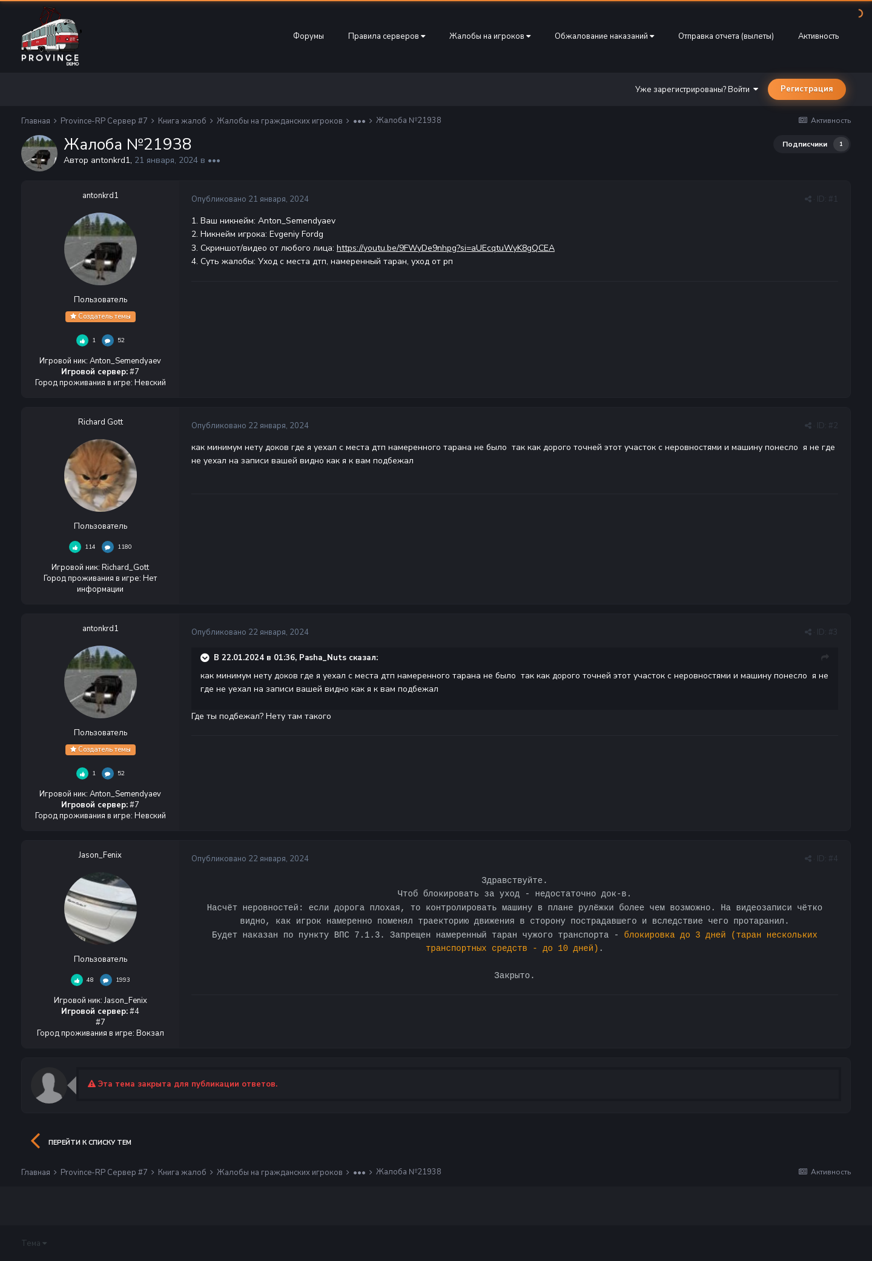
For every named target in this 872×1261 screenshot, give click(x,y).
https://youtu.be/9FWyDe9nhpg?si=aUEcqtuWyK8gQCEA (446, 248)
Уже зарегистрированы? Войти (696, 89)
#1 (833, 199)
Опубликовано (250, 199)
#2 (833, 425)
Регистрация (807, 89)
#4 (833, 858)
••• (214, 160)
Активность (818, 36)
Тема (34, 1243)
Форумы (308, 36)
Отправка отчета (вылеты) (726, 36)
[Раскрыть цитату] (205, 658)
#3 (833, 632)
